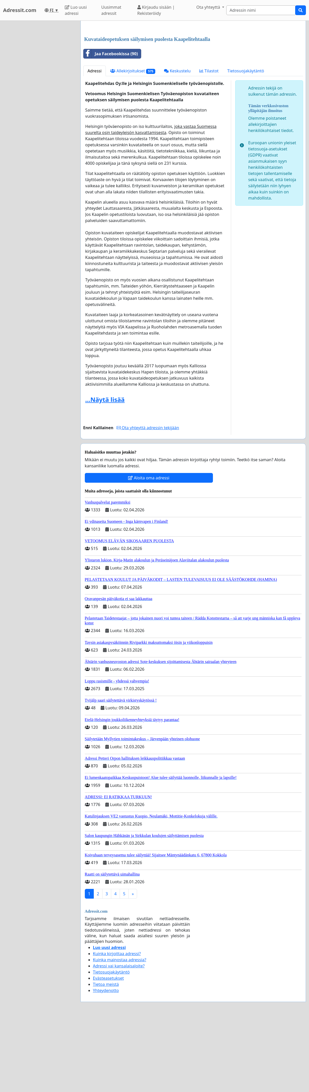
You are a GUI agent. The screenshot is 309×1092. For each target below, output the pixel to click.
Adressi (95, 142)
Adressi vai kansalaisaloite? (119, 1037)
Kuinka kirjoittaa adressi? (117, 1025)
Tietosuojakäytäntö (245, 142)
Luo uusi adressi (76, 10)
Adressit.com (19, 10)
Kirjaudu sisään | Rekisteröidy (156, 10)
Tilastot (209, 142)
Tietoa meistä (106, 1056)
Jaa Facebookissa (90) (111, 125)
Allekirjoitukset (132, 143)
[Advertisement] (193, 65)
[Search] (260, 10)
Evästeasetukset (108, 1050)
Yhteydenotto (106, 1062)
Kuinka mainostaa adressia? (119, 1031)
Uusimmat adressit (111, 10)
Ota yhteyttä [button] (208, 7)
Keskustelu (177, 142)
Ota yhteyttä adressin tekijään (148, 499)
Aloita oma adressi (148, 549)
